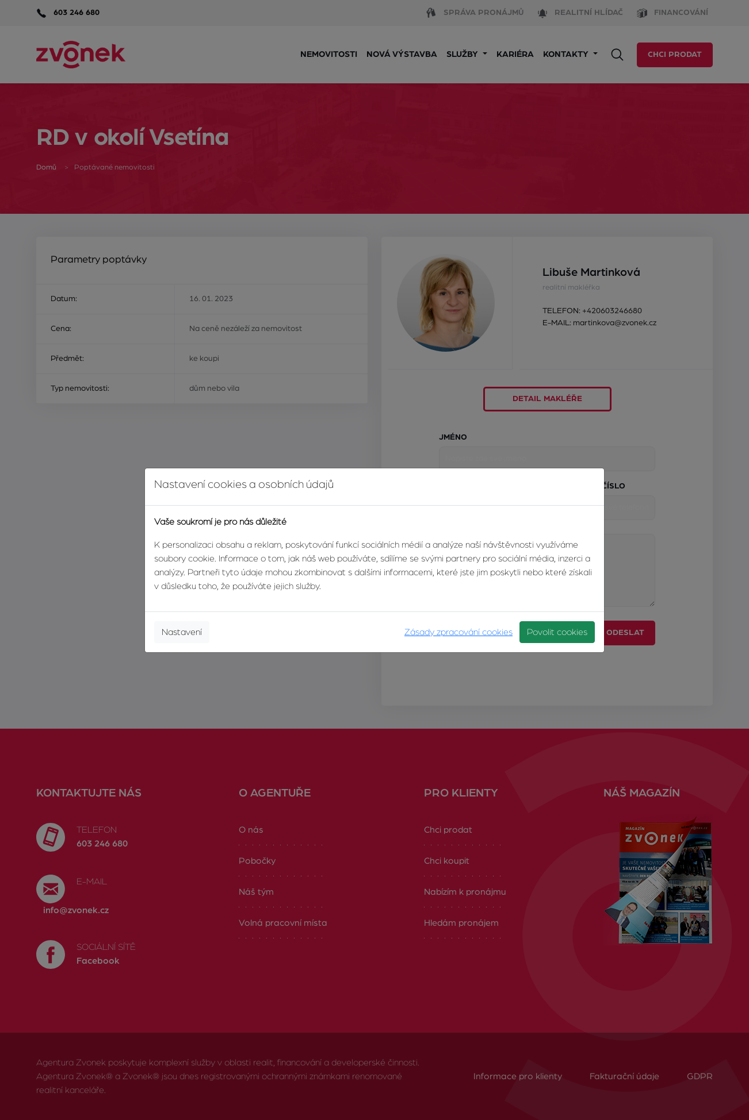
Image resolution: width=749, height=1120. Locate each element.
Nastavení (182, 632)
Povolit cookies (557, 632)
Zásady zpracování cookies (458, 632)
